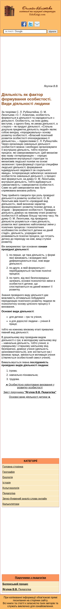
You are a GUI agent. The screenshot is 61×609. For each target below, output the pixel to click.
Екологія (8, 477)
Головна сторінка (13, 466)
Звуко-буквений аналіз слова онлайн (25, 498)
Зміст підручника (29, 392)
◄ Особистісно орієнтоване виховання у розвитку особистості (29, 386)
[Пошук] (25, 31)
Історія (7, 482)
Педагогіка (9, 493)
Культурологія (11, 488)
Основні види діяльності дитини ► (30, 397)
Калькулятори (11, 504)
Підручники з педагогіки (30, 577)
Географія (9, 472)
